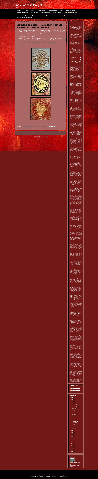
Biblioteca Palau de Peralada (75, 66)
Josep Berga (78, 237)
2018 (72, 438)
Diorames (77, 122)
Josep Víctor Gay (77, 246)
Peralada (80, 321)
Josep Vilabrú (72, 247)
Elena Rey (72, 133)
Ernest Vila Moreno (76, 140)
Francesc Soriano (73, 171)
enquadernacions (72, 135)
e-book (76, 125)
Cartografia (72, 83)
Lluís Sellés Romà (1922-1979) (75, 264)
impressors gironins (78, 196)
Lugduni (74, 269)
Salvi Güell (73, 362)
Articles (61, 10)
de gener (74, 428)
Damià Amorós (74, 114)
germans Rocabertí (73, 180)
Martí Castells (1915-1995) (75, 286)
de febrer (74, 419)
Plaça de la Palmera (74, 327)
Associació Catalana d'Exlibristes (76, 45)
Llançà (76, 255)
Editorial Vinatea (78, 126)
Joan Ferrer (76, 220)
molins (76, 303)
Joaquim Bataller (73, 225)
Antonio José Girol (73, 36)
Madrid (71, 272)
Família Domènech (74, 162)
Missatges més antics (60, 132)
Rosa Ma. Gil (72, 358)
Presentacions (34, 12)
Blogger (66, 476)
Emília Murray (78, 133)
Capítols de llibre (53, 10)
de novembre (75, 406)
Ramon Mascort (77, 344)
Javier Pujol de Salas (76, 212)
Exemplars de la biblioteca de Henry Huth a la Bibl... (75, 424)
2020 (72, 434)
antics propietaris (74, 32)
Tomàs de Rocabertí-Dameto (76, 375)
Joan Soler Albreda (78, 221)
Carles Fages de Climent (75, 78)
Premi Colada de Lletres (75, 333)
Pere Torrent (79, 324)
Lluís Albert (71, 261)
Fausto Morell (73, 164)
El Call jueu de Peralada (75, 131)
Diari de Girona (78, 119)
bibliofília (77, 51)
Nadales (78, 306)
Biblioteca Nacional (77, 65)
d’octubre (74, 408)
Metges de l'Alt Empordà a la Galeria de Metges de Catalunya (51, 15)
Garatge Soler (73, 176)
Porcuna (78, 332)
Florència (71, 167)
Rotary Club (78, 358)
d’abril (73, 416)
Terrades (78, 372)
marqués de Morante (75, 284)
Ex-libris (72, 151)
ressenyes (71, 354)
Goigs (79, 183)
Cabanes (71, 74)
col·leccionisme (72, 103)
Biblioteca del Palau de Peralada (40, 128)
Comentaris (73, 390)
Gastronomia (71, 15)
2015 (72, 443)
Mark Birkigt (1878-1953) (77, 283)
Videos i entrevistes (45, 12)
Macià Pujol (77, 271)
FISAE (78, 166)
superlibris (77, 370)
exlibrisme (78, 158)
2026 (72, 397)
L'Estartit (78, 249)
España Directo (74, 148)
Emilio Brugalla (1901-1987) (75, 134)
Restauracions (77, 354)
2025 (72, 399)
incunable (73, 197)
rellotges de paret (77, 353)
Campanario (72, 75)
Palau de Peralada (73, 315)
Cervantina (78, 94)
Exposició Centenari (74, 159)
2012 (72, 449)
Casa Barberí (72, 86)
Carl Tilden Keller (78, 77)
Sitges (71, 370)
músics (72, 306)
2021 (72, 432)
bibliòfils (71, 52)
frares (71, 174)
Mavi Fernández (77, 287)
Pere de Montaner (77, 323)
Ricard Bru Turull (77, 356)
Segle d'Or (60, 128)
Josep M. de (76, 240)
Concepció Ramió (73, 106)
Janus (56, 128)
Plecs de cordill (74, 329)
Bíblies (71, 51)
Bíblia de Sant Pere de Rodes (75, 50)
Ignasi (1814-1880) (76, 190)
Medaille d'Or (73, 289)
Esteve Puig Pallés (78, 150)
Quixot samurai (76, 340)
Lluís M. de (78, 263)
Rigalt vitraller (72, 357)
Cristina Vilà (76, 111)
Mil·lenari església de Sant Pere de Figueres (76, 295)
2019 (72, 436)
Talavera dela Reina (73, 371)
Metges (74, 291)
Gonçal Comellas (73, 184)
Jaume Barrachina (74, 208)
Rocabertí (78, 357)
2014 (72, 445)
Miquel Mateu (73, 298)
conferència (77, 107)
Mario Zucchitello (74, 282)
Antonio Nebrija (79, 37)
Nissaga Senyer (73, 311)
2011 (72, 451)
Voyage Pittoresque (76, 379)
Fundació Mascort (74, 175)
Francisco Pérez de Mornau (75, 173)
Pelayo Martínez (77, 320)
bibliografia (78, 52)
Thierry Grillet (72, 373)
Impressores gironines (74, 194)
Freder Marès (77, 174)
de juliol (74, 410)
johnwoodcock (53, 476)
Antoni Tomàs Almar (77, 34)
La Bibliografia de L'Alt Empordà (24, 17)
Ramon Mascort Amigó (74, 345)
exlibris (48, 128)
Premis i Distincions (41, 10)
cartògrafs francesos (74, 85)
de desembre (75, 404)
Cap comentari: (44, 126)
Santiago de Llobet (77, 363)
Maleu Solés (77, 273)
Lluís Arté (76, 261)
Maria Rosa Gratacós (78, 281)
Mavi (70, 287)
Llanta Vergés (77, 257)
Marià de (76, 279)
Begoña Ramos (73, 49)
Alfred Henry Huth (29, 128)
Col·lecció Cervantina (74, 100)
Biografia (19, 10)
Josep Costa (72, 239)
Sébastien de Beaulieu (75, 366)
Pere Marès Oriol (72, 324)
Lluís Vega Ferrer (73, 265)
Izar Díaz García (76, 204)
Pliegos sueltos (75, 331)
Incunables (76, 198)
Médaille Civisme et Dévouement (76, 288)
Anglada (78, 28)
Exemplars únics (78, 156)
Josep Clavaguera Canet (75, 238)
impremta (77, 192)
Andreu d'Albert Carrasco (77, 26)
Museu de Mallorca (78, 305)
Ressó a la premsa (57, 12)
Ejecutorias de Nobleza (78, 130)
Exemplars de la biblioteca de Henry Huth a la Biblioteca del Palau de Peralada (39, 26)
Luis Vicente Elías (74, 270)
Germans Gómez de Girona (75, 179)
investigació (76, 203)
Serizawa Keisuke (78, 367)
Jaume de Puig (73, 210)
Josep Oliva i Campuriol (74, 244)
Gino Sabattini (77, 182)
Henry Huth (52, 128)
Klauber (74, 249)
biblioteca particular (74, 68)
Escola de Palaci (73, 141)
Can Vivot (71, 77)
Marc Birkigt (76, 278)
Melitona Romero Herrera (76, 290)
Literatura (78, 254)
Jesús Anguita (77, 216)
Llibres (32, 10)
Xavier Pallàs (72, 381)
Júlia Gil (72, 248)
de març (74, 417)
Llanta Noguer (72, 256)
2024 (72, 401)
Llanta (79, 255)
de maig (74, 414)
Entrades (72, 388)
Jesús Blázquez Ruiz (74, 217)
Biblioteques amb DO (74, 69)
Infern (75, 202)
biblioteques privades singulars (76, 71)
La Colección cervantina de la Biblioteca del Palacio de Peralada (76, 252)
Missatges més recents (21, 132)
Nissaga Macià (77, 310)
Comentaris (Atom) (44, 136)
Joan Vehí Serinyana (76, 224)
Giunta (75, 183)
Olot (75, 312)
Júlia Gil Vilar (78, 248)
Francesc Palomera (75, 170)
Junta (70, 249)
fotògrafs (77, 167)
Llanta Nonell (78, 256)
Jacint (79, 205)
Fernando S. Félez (78, 165)
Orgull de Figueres (77, 313)
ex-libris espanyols (78, 151)
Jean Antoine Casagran (74, 213)
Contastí (74, 110)
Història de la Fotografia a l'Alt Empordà (26, 15)
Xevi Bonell (77, 381)
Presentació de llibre (78, 337)
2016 (72, 441)
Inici (41, 132)
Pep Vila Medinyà (73, 321)
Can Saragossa (77, 76)
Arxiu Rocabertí (77, 44)
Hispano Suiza (73, 188)
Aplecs (72, 38)
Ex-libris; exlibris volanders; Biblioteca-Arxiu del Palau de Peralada (76, 153)
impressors (71, 195)
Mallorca (71, 274)
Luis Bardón (79, 269)
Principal (26, 10)
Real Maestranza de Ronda (76, 348)
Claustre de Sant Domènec (75, 98)
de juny (73, 412)
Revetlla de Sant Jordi (73, 355)
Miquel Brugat (77, 297)
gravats (80, 184)
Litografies (71, 255)
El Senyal (80, 132)
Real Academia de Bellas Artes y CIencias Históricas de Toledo (76, 346)
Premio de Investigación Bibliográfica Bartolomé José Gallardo (76, 336)
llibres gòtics (72, 260)
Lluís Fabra (72, 263)
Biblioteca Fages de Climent (75, 62)
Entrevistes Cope (73, 138)
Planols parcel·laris (78, 328)
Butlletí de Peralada (70, 10)
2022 (72, 430)
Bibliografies (72, 53)
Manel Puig (76, 274)
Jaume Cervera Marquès (75, 209)
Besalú (79, 49)
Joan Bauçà (78, 218)
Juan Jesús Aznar (79, 247)
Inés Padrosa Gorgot (28, 5)
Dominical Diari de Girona (23, 12)
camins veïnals (77, 74)
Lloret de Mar (77, 260)
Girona (71, 183)
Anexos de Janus (74, 27)
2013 (72, 447)
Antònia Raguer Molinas (74, 35)
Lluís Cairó (78, 262)
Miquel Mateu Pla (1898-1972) (76, 300)
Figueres (72, 166)
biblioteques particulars (74, 70)
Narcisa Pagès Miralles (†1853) (75, 307)
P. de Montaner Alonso (75, 314)
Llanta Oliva (72, 257)
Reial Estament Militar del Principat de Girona (76, 352)
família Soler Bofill (76, 163)
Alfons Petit (72, 25)
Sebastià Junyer (77, 365)
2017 (72, 440)
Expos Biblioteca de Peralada (70, 12)
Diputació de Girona (73, 123)
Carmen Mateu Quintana (75, 82)
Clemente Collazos (74, 99)
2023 (72, 403)
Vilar (70, 379)
